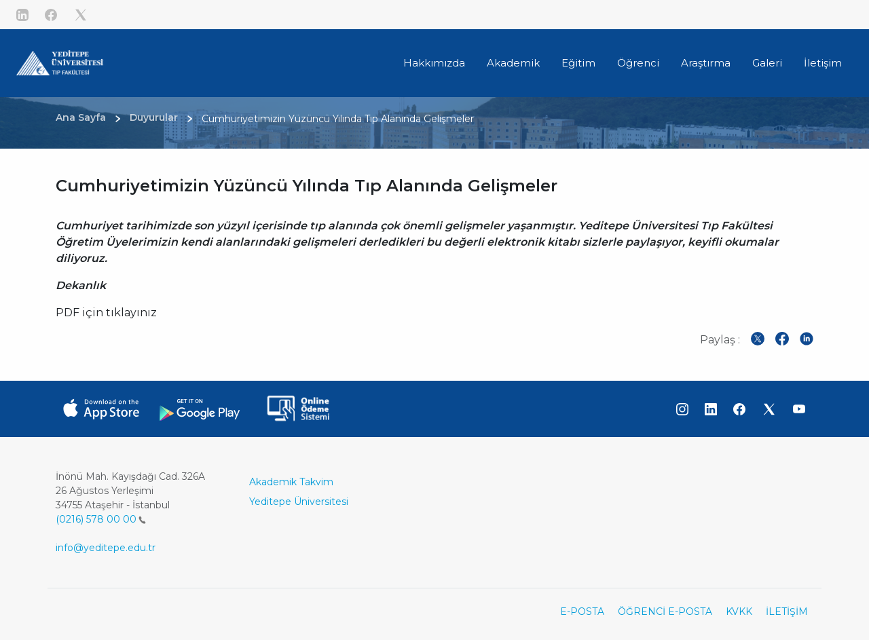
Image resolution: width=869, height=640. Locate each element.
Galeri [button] (767, 62)
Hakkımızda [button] (434, 62)
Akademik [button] (513, 62)
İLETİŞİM (787, 611)
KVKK (739, 611)
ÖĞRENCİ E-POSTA (665, 611)
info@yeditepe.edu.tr (105, 548)
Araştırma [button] (706, 62)
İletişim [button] (823, 62)
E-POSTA (582, 611)
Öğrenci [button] (638, 62)
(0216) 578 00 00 (101, 519)
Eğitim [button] (578, 62)
